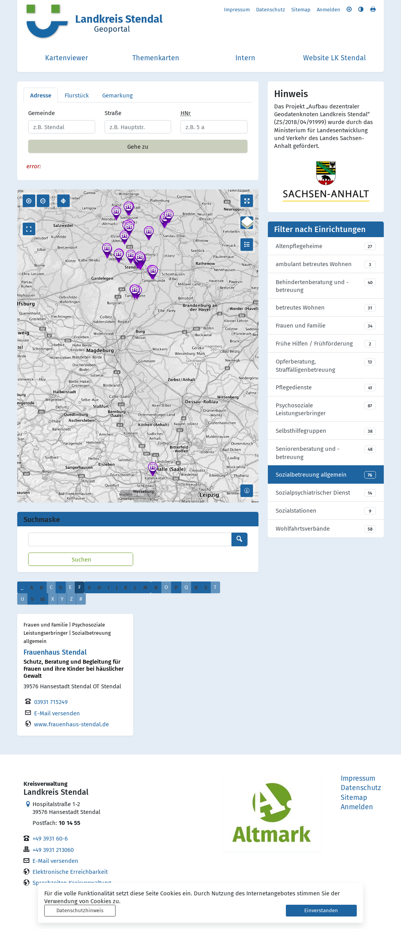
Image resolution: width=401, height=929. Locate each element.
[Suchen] (80, 559)
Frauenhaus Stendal (55, 651)
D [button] (60, 587)
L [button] (135, 587)
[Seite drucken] (373, 9)
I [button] (108, 587)
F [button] (79, 587)
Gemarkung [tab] (117, 95)
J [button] (116, 587)
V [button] (32, 599)
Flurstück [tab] (77, 95)
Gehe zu (137, 146)
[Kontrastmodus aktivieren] (361, 9)
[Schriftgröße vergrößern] (349, 9)
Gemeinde (41, 113)
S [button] (205, 587)
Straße (113, 113)
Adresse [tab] (40, 95)
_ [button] (22, 587)
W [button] (42, 599)
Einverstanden (321, 910)
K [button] (125, 587)
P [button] (176, 587)
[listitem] (326, 246)
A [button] (31, 587)
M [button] (145, 587)
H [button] (99, 587)
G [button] (89, 587)
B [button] (41, 587)
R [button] (196, 587)
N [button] (156, 587)
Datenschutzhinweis (79, 910)
